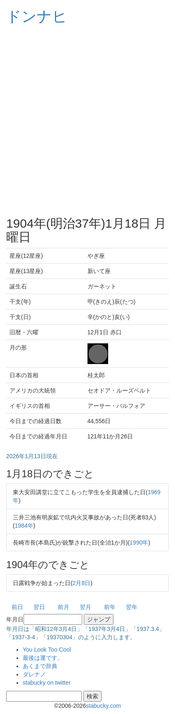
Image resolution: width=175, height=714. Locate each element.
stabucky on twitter (47, 682)
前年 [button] (110, 607)
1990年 (139, 542)
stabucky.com (103, 705)
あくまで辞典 (40, 666)
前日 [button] (17, 607)
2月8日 (82, 583)
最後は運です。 (43, 657)
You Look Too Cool (47, 649)
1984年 (24, 525)
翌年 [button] (131, 607)
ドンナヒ (36, 16)
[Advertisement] (87, 120)
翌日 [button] (39, 607)
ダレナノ (34, 674)
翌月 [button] (85, 607)
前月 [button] (63, 607)
